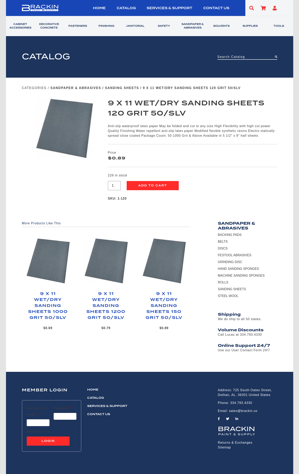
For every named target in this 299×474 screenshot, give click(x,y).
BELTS (223, 241)
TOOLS (278, 26)
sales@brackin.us (243, 411)
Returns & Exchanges (235, 442)
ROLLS (223, 282)
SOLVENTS (221, 26)
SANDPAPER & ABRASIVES (193, 26)
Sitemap (224, 447)
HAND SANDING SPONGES (238, 268)
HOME (99, 8)
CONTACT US (216, 8)
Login (48, 441)
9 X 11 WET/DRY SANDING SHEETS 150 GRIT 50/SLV (164, 306)
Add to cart (152, 185)
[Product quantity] (114, 185)
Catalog (126, 8)
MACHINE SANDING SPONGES (241, 275)
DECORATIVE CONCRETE (49, 26)
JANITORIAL (135, 26)
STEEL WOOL (228, 296)
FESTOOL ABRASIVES (234, 255)
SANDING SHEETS (122, 88)
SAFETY (164, 26)
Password (63, 407)
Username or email (38, 411)
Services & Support (169, 8)
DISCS (223, 248)
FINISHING (106, 26)
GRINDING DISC (230, 262)
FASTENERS (77, 26)
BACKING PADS (230, 235)
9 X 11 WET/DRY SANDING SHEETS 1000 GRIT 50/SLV (48, 306)
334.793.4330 (241, 403)
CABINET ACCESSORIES (20, 26)
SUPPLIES (250, 26)
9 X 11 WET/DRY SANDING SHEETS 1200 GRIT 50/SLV (105, 306)
